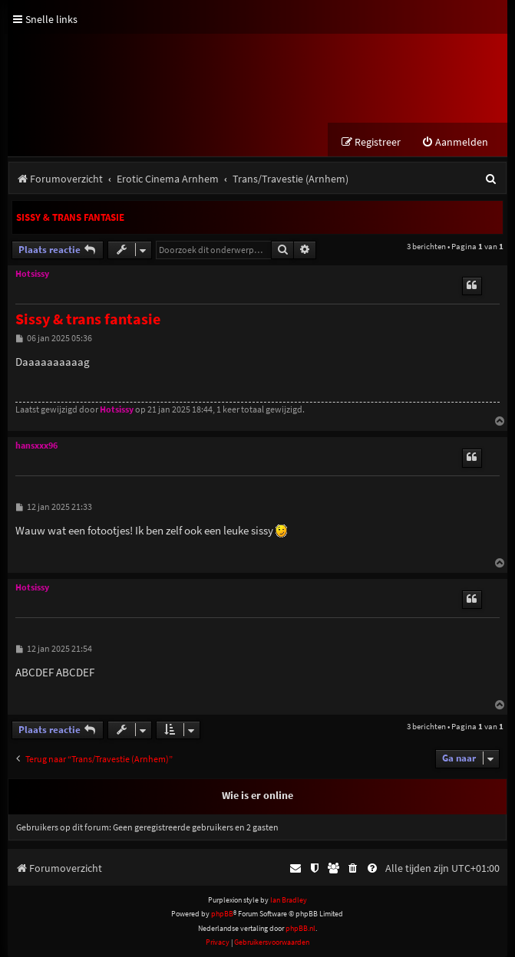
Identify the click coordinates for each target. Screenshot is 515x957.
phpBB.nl (300, 928)
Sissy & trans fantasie (70, 217)
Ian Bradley (288, 900)
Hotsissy (32, 273)
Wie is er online (257, 795)
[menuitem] (454, 142)
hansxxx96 (36, 445)
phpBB (222, 914)
